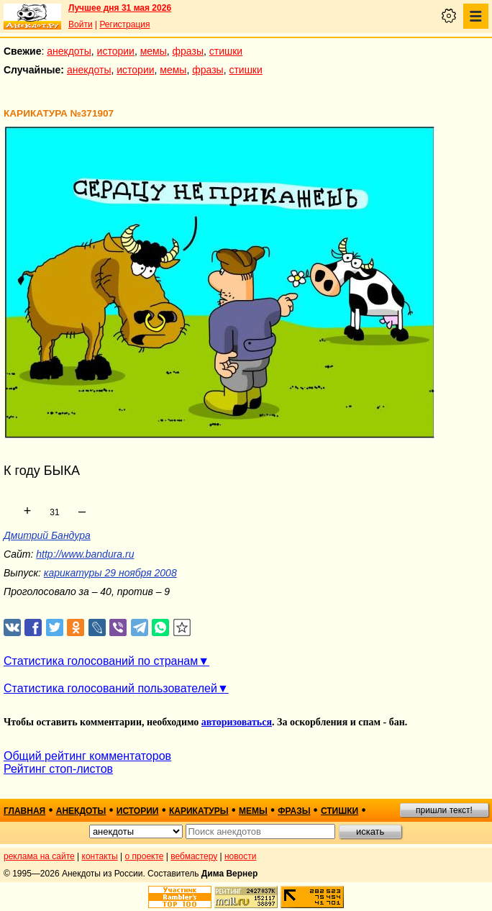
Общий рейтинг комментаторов (87, 756)
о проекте (144, 856)
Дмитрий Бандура (47, 535)
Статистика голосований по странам (101, 661)
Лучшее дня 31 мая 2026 (119, 8)
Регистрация (124, 24)
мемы (153, 51)
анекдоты (69, 51)
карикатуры (199, 811)
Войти (80, 24)
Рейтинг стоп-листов (58, 769)
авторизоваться (236, 722)
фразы (188, 51)
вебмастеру (193, 856)
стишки (225, 51)
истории (116, 51)
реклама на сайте (39, 856)
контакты (100, 856)
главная (24, 811)
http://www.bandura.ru (85, 554)
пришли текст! (444, 810)
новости (240, 856)
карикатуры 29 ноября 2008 (110, 573)
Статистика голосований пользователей (110, 688)
